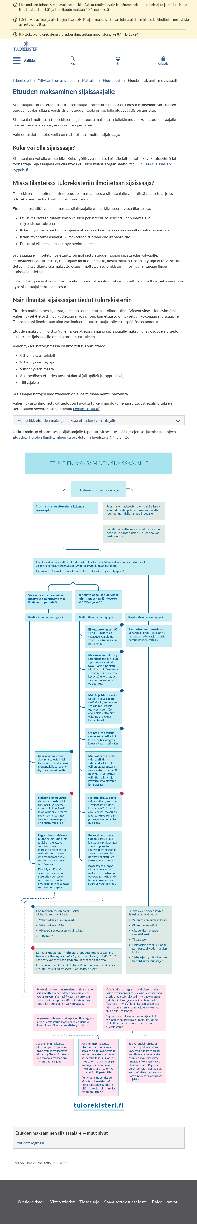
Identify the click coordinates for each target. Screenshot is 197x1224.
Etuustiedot (111, 80)
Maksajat (88, 80)
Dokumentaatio (86, 408)
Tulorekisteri (22, 80)
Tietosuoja (89, 1201)
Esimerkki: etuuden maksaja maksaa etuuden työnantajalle (99, 420)
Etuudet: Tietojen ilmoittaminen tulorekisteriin (52, 437)
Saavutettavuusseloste (125, 1201)
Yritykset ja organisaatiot (56, 80)
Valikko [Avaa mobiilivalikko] (24, 60)
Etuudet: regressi (29, 1143)
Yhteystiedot (62, 1201)
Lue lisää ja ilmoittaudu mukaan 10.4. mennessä (73, 9)
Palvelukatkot (164, 1201)
